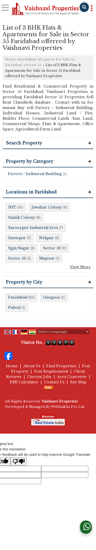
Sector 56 (17, 258)
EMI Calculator (24, 382)
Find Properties (61, 366)
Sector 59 (52, 248)
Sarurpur (17, 238)
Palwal (14, 307)
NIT (12, 207)
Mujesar (47, 258)
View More (80, 267)
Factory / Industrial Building (35, 174)
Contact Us (54, 382)
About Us (31, 366)
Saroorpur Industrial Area (33, 227)
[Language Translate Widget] (63, 331)
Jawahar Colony (46, 207)
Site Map (78, 382)
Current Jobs (39, 376)
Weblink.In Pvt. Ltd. (68, 407)
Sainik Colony (21, 217)
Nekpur (46, 238)
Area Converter (72, 376)
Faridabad (27, 59)
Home (10, 59)
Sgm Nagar (18, 248)
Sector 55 (33, 65)
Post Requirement (51, 371)
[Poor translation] (18, 461)
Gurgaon (51, 297)
